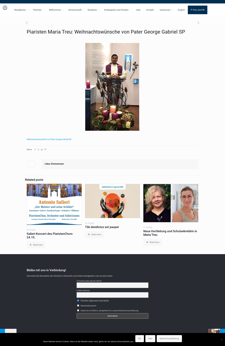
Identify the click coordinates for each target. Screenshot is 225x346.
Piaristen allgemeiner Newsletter (93, 301)
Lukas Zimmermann (54, 164)
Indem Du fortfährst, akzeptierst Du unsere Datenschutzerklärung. (108, 310)
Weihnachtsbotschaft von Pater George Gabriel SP (49, 139)
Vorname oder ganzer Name (89, 281)
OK (139, 338)
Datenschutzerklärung (169, 338)
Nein (150, 338)
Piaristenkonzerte (86, 306)
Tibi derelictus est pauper (102, 227)
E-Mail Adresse (83, 290)
